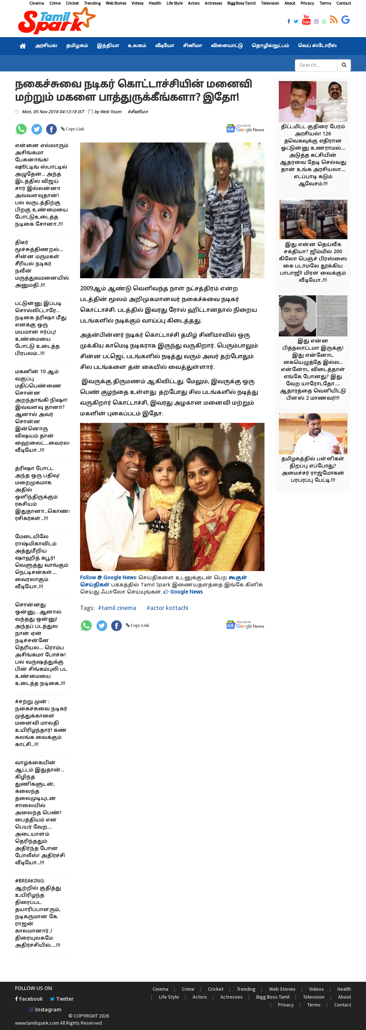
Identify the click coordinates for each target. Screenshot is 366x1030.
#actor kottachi (166, 608)
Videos (137, 3)
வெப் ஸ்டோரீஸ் (317, 46)
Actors (193, 3)
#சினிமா (138, 112)
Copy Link (74, 129)
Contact (343, 3)
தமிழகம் (77, 46)
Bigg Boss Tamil (241, 3)
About (290, 3)
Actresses (213, 3)
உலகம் (137, 46)
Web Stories (116, 3)
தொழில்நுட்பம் (270, 46)
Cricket (72, 3)
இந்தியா (108, 46)
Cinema (36, 3)
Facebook (29, 999)
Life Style (175, 3)
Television (270, 3)
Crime (54, 3)
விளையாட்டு (227, 46)
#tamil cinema (117, 608)
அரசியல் (46, 46)
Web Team (110, 112)
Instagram (45, 1010)
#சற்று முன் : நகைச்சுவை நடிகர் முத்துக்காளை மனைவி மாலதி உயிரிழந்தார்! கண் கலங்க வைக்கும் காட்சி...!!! (41, 723)
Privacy (307, 3)
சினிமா (192, 46)
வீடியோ (164, 46)
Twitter (62, 999)
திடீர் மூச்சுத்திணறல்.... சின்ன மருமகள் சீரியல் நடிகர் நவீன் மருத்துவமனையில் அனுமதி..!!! (42, 264)
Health (155, 3)
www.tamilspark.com (37, 1023)
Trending (92, 3)
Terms (325, 3)
